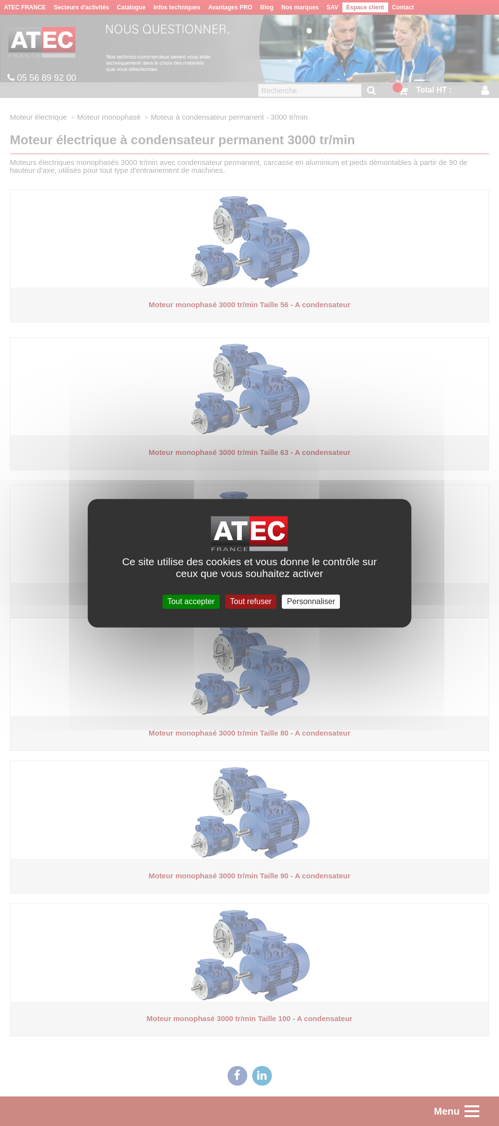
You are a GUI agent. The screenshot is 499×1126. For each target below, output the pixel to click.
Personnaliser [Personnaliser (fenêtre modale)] (311, 601)
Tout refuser (250, 601)
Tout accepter (191, 601)
